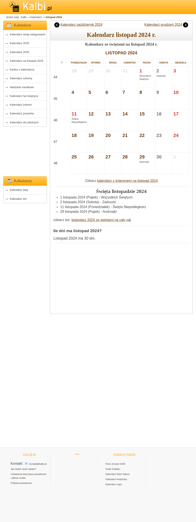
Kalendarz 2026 (19, 52)
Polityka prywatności (21, 483)
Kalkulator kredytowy (116, 479)
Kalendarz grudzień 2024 (163, 24)
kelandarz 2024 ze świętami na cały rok (101, 220)
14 (125, 113)
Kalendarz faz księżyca (24, 96)
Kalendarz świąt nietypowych (27, 34)
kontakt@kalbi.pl (38, 464)
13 (108, 113)
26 (91, 157)
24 (176, 135)
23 (158, 135)
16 (158, 113)
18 (74, 135)
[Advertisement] (25, 150)
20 (108, 135)
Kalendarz (36, 17)
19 (91, 135)
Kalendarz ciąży (113, 484)
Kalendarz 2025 (19, 43)
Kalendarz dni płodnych (24, 122)
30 (158, 157)
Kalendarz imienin (21, 104)
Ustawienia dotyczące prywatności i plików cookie (28, 476)
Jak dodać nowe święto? (23, 469)
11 (74, 113)
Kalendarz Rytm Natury (117, 474)
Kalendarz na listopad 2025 (26, 60)
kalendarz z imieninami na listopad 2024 (127, 181)
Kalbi (23, 17)
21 (125, 135)
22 (141, 135)
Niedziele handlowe (22, 87)
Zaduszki (161, 76)
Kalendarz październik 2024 (81, 24)
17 (176, 113)
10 (176, 92)
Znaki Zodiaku (112, 469)
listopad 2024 (54, 17)
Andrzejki (144, 162)
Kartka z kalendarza (22, 69)
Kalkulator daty (19, 189)
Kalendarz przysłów (22, 113)
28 (125, 157)
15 (141, 113)
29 (141, 157)
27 (108, 157)
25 (74, 157)
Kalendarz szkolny (21, 78)
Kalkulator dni (18, 198)
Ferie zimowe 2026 (115, 464)
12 (91, 113)
